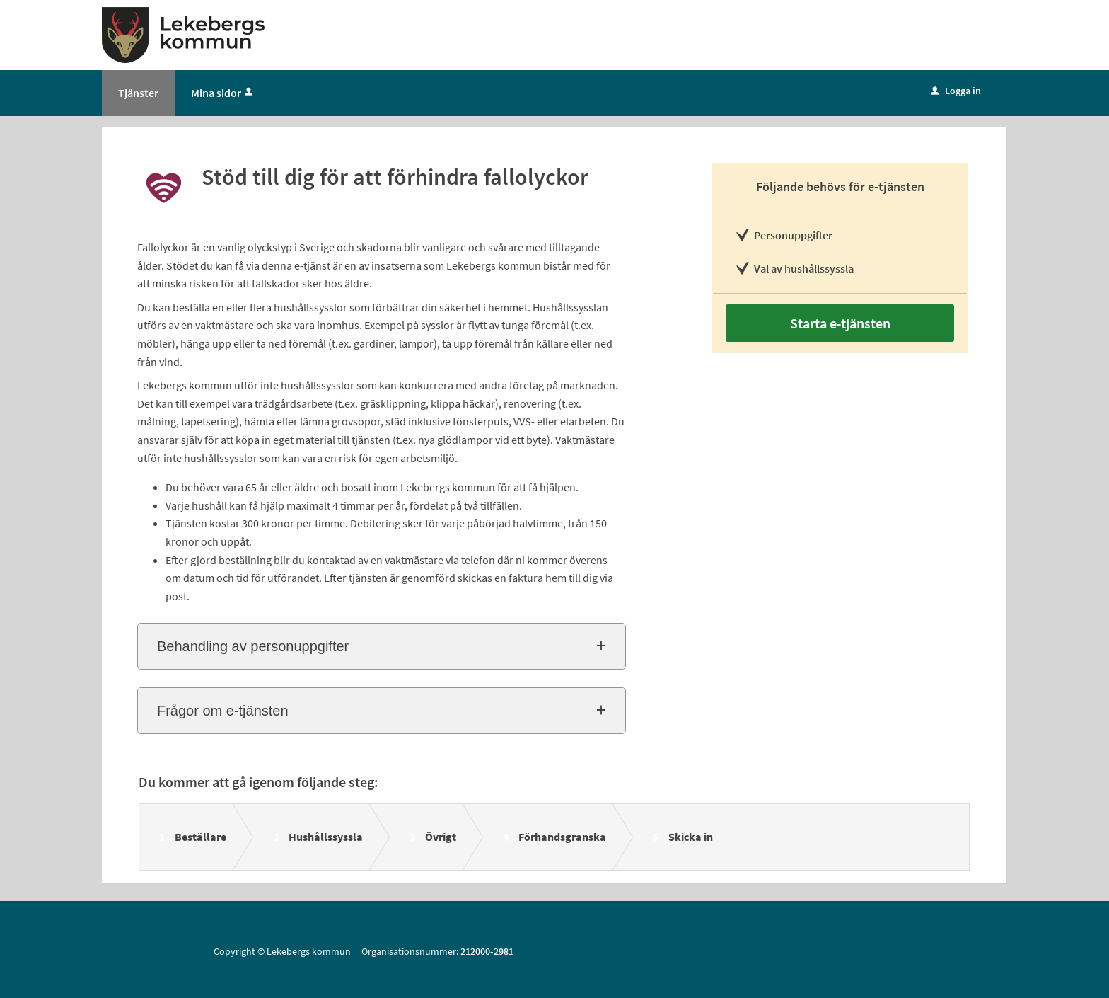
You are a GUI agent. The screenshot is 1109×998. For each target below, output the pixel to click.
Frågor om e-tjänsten (223, 710)
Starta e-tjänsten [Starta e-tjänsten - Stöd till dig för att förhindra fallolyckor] (840, 323)
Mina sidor (223, 93)
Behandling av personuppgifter (253, 646)
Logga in (956, 90)
